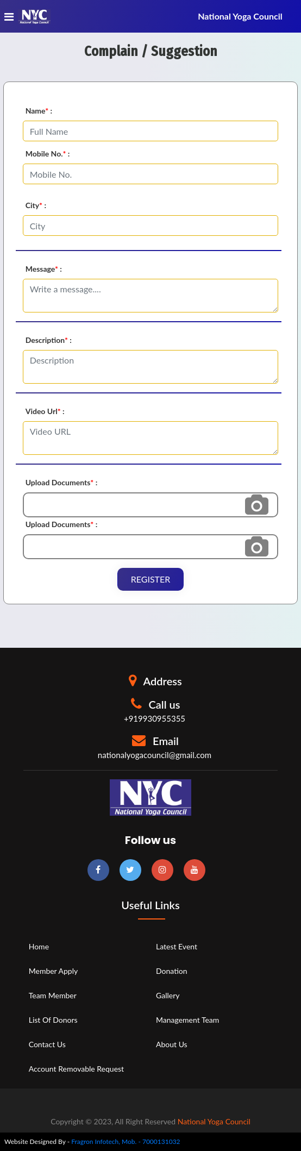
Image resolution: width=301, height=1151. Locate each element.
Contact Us (47, 1044)
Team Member (53, 995)
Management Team (187, 1019)
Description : (49, 340)
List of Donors (53, 1019)
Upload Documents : (62, 482)
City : (36, 205)
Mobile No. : (48, 153)
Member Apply (53, 970)
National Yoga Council (214, 1121)
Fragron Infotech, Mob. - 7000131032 (125, 1141)
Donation (171, 970)
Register (151, 579)
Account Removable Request (76, 1068)
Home (39, 946)
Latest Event (176, 946)
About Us (171, 1044)
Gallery (167, 995)
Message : (44, 268)
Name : (39, 110)
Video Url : (45, 411)
